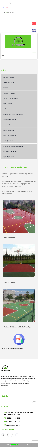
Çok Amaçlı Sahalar (9, 119)
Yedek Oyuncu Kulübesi (10, 98)
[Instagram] (7, 7)
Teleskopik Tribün (8, 82)
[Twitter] (7, 435)
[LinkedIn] (12, 435)
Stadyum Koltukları (9, 93)
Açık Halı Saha (7, 109)
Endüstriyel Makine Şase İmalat (13, 146)
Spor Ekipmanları (8, 157)
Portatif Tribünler (8, 77)
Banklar (5, 88)
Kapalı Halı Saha (8, 130)
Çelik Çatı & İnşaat (9, 141)
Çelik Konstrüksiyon (9, 135)
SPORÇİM (14, 445)
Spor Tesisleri (7, 104)
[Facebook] (3, 7)
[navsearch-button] (3, 55)
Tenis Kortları (7, 125)
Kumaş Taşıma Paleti (10, 151)
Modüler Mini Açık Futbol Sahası (13, 114)
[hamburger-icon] (34, 51)
